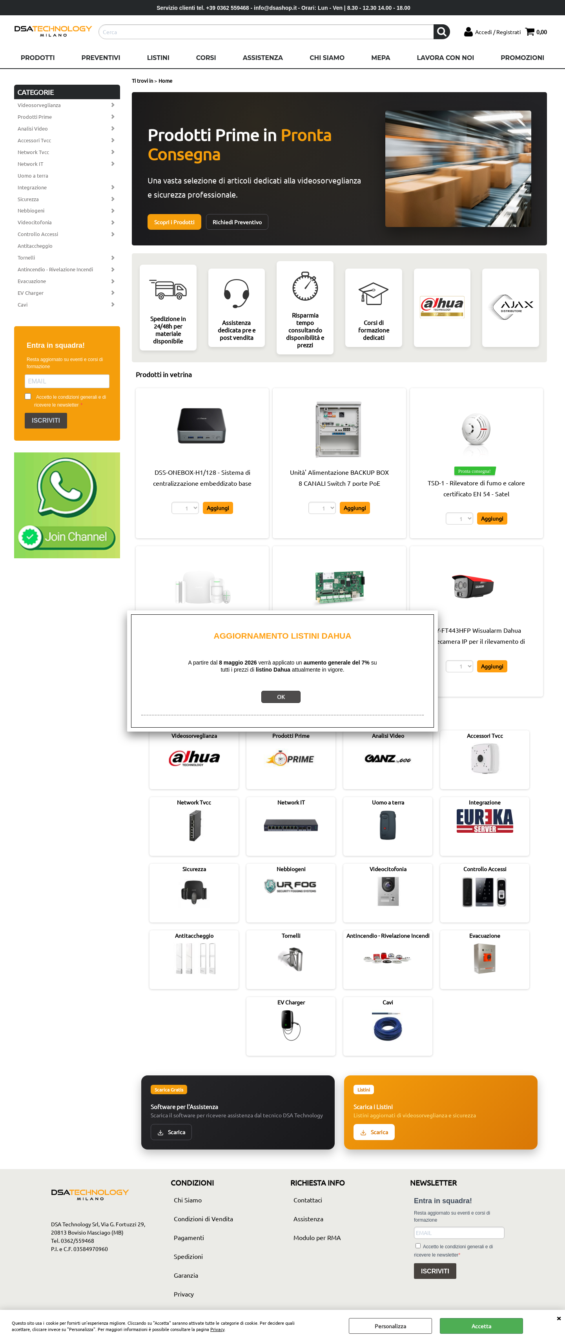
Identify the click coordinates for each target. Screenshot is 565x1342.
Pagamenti (189, 1237)
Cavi (22, 304)
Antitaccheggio (35, 245)
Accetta (481, 1325)
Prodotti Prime (35, 116)
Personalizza (390, 1325)
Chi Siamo (327, 58)
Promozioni (522, 58)
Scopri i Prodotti (174, 221)
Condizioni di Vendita (203, 1218)
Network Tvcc (33, 152)
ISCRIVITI (46, 420)
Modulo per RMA (317, 1237)
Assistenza (263, 58)
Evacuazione (32, 281)
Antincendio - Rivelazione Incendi (55, 269)
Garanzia (186, 1275)
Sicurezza (28, 199)
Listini (158, 58)
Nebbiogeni (31, 210)
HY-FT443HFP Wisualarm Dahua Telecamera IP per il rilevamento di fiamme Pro (476, 641)
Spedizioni (188, 1256)
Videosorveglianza (39, 105)
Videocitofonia (35, 222)
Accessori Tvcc (34, 140)
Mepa (380, 58)
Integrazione (32, 187)
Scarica (171, 1132)
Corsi (206, 58)
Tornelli (26, 257)
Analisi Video (33, 128)
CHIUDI (558, 1318)
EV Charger (31, 292)
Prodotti (38, 58)
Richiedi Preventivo (237, 221)
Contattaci (307, 1200)
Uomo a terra (33, 175)
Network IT (30, 163)
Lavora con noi (445, 58)
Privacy (217, 1329)
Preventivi (101, 58)
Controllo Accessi (38, 234)
